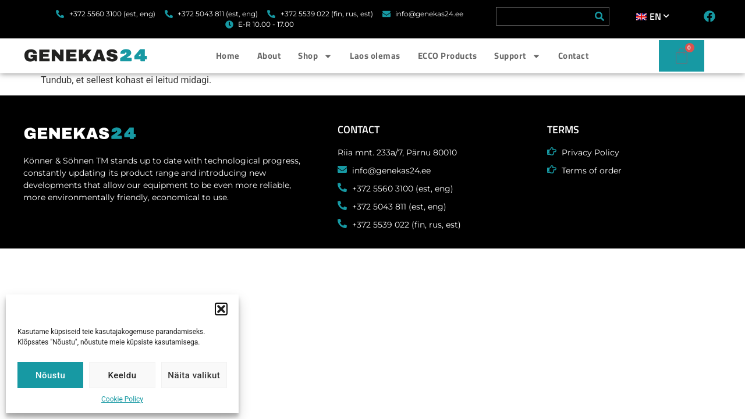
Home (228, 55)
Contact (573, 55)
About (269, 55)
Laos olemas (375, 55)
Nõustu (51, 375)
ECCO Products (447, 55)
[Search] (599, 16)
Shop (315, 56)
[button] (221, 309)
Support (517, 56)
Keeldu (122, 375)
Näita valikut (194, 375)
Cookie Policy (122, 399)
